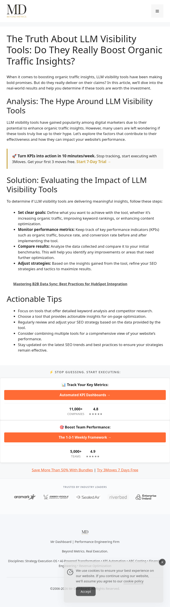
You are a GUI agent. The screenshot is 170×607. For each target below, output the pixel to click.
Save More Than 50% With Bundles (62, 469)
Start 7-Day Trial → (93, 161)
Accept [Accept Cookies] (86, 596)
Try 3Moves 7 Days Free (117, 469)
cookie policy (133, 586)
